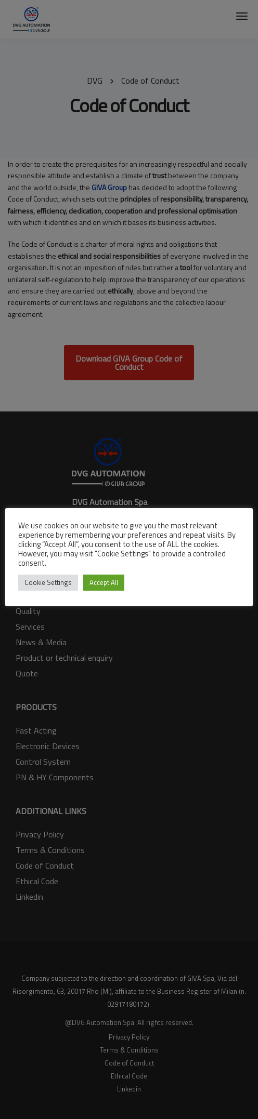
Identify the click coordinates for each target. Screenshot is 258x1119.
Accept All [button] (103, 582)
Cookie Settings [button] (48, 582)
